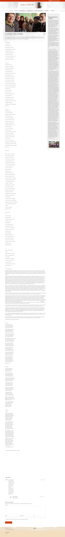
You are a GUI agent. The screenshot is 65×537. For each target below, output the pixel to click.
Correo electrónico (21, 515)
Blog (14, 35)
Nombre (6, 515)
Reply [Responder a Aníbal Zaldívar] (43, 496)
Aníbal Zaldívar (8, 35)
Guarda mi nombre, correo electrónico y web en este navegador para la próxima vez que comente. (17, 519)
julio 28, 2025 (41, 496)
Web (33, 515)
